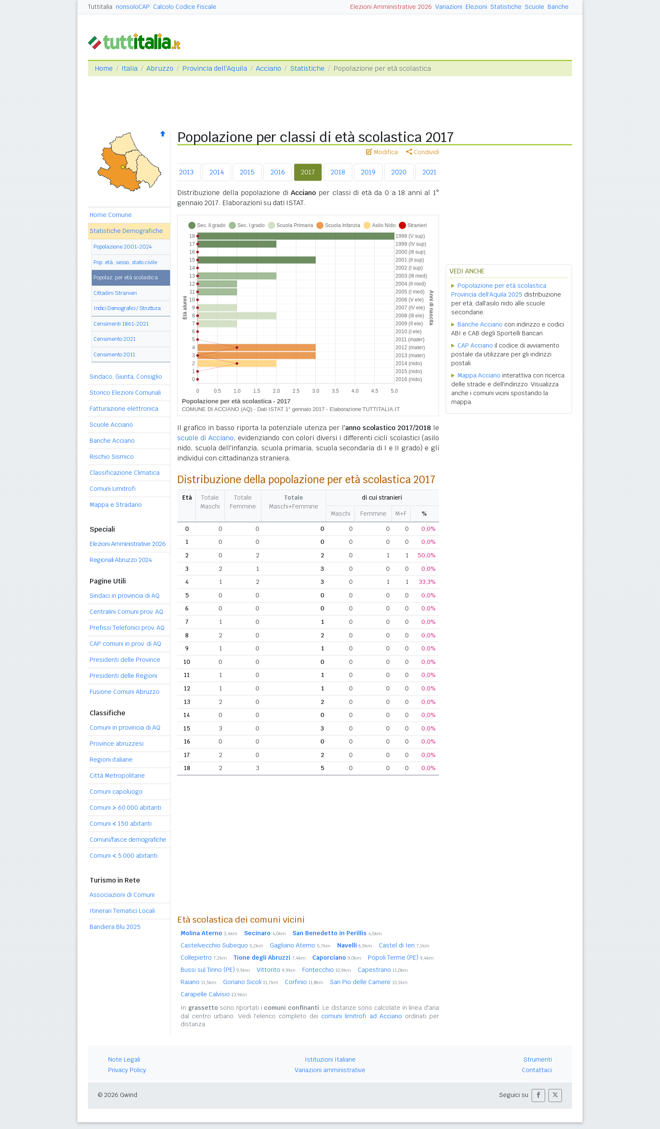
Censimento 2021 (114, 338)
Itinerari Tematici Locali (122, 911)
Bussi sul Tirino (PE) (215, 970)
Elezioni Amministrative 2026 (391, 7)
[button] (538, 1095)
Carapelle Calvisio (214, 994)
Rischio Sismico (112, 456)
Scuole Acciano (111, 424)
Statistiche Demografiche (126, 231)
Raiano (198, 982)
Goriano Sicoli (250, 982)
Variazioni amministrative (330, 1070)
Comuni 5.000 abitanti (123, 855)
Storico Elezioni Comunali (125, 392)
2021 (429, 172)
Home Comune (111, 215)
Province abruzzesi (117, 743)
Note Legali (124, 1059)
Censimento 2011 (114, 354)
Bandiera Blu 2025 (115, 927)
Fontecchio (326, 970)
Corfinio (304, 982)
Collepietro (204, 957)
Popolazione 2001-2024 (122, 246)
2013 (186, 172)
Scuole (534, 7)
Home (104, 68)
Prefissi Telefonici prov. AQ (127, 627)
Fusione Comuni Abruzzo (125, 692)
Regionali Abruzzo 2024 (121, 560)
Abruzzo (159, 68)
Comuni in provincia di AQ (125, 727)
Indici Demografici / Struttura (127, 308)
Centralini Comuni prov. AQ (126, 611)
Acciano (268, 68)
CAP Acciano (475, 345)
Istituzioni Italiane (330, 1059)
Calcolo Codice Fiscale (184, 7)
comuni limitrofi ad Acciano (361, 1016)
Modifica (382, 152)
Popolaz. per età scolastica (125, 277)
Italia (130, 68)
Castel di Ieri (404, 945)
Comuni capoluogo (116, 791)
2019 (368, 172)
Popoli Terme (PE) (401, 957)
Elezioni (476, 7)
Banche (558, 7)
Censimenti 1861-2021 (121, 323)
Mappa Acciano (479, 375)
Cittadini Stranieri (115, 293)
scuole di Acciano (205, 437)
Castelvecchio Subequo (222, 945)
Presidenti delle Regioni (123, 676)
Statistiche (506, 7)
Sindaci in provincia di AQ (125, 595)
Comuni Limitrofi (113, 488)
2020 (399, 172)
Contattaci (537, 1070)
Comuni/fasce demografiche (128, 839)
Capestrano (383, 970)
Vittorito (276, 970)
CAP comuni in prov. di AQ (125, 643)
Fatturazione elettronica (124, 408)
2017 (308, 172)
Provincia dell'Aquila (214, 68)
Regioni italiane (111, 759)
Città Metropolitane (117, 775)
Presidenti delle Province (125, 659)
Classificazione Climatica (125, 472)
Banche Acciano (112, 440)
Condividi (422, 152)
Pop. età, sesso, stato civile (125, 262)
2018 (338, 172)
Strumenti (538, 1059)
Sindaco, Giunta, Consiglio (126, 376)
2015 (247, 172)
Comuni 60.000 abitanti (125, 807)
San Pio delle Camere (368, 982)
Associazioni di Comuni (122, 895)
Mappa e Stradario (116, 504)
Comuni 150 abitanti (121, 823)
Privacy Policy (127, 1070)
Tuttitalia (100, 7)
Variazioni (448, 7)
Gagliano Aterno (300, 945)
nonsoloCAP (133, 7)
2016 (278, 172)
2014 (217, 172)
